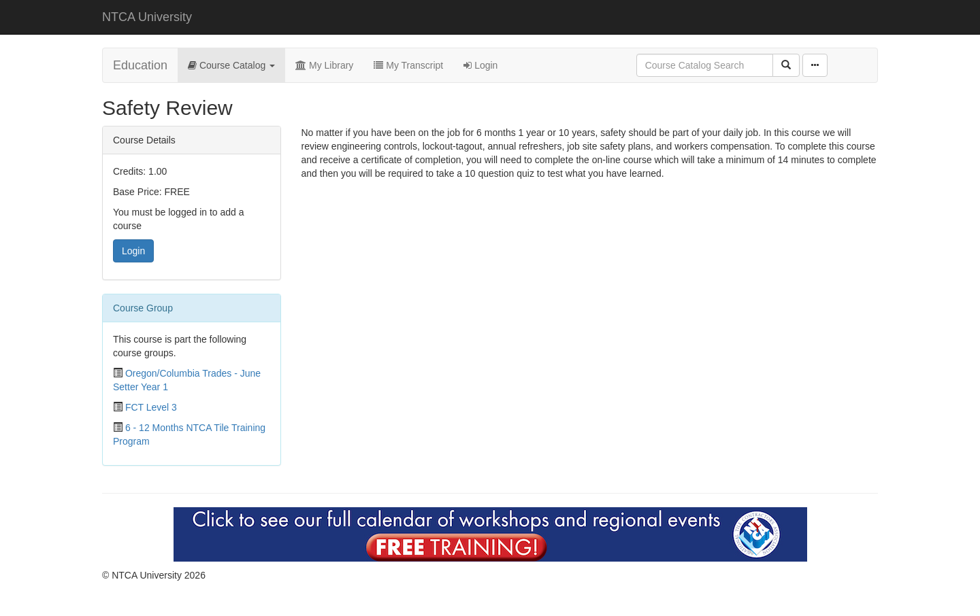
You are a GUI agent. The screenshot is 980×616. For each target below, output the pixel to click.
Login (480, 65)
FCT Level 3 (151, 407)
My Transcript (408, 65)
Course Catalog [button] (231, 65)
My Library (324, 65)
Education (140, 65)
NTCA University (147, 17)
